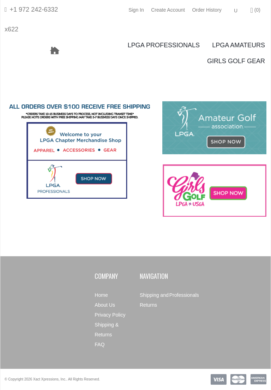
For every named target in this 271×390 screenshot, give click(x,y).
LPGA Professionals (164, 45)
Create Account (168, 10)
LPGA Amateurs (238, 45)
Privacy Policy (110, 315)
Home (101, 295)
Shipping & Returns (107, 329)
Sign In (136, 10)
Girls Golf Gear (236, 61)
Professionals (184, 295)
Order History (206, 10)
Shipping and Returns (154, 300)
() (255, 10)
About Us (105, 305)
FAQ (99, 344)
